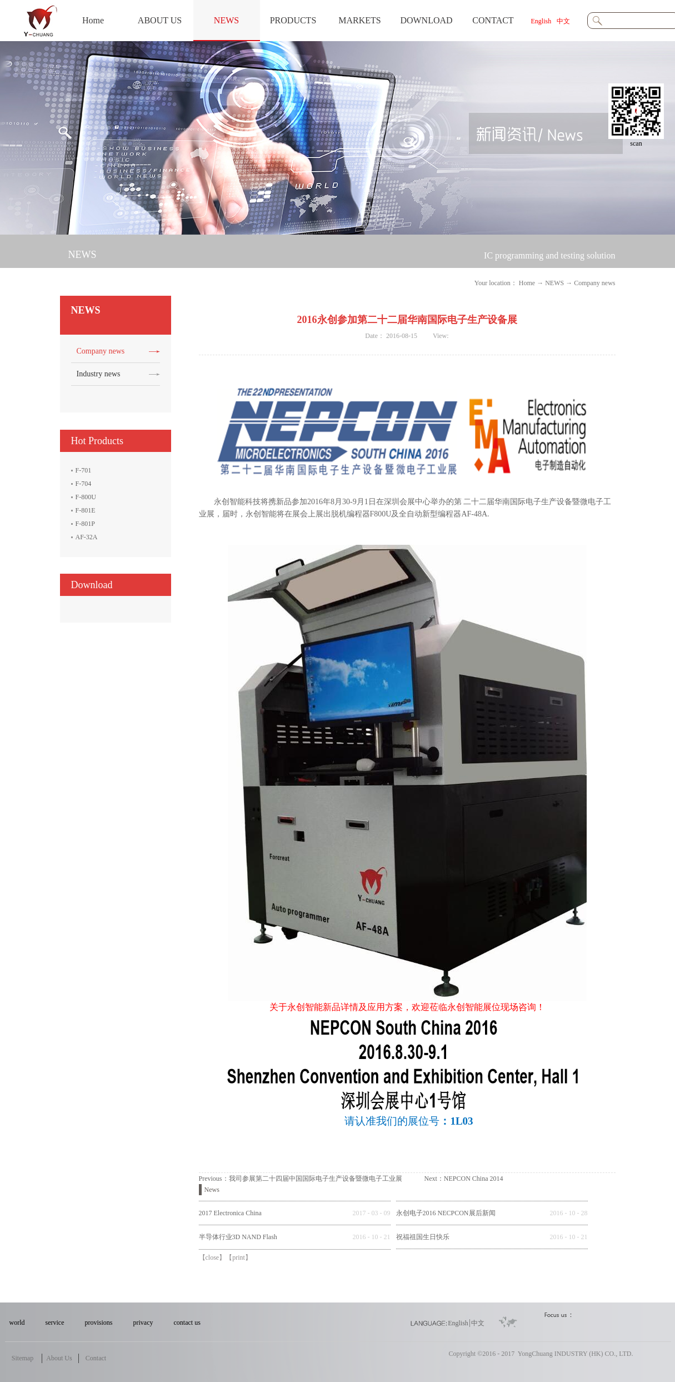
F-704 (84, 484)
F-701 (84, 470)
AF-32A (87, 537)
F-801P (85, 524)
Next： (463, 1178)
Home (93, 20)
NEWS (554, 283)
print (238, 1257)
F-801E (86, 510)
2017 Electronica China (230, 1213)
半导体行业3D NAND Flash (238, 1237)
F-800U (86, 497)
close (212, 1257)
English (541, 21)
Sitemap (22, 1358)
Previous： (300, 1178)
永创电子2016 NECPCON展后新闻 (446, 1213)
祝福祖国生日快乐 (422, 1237)
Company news (594, 283)
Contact (96, 1358)
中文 (563, 21)
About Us (59, 1358)
